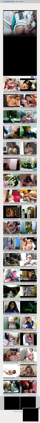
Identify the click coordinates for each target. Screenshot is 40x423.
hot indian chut (6, 204)
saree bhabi (28, 204)
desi (7, 140)
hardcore (5, 220)
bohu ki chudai (6, 363)
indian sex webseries (28, 363)
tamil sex (5, 188)
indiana (22, 315)
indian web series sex (32, 331)
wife (23, 299)
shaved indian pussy (12, 347)
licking (25, 188)
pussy (22, 188)
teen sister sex (6, 347)
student (24, 140)
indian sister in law (12, 379)
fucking (26, 299)
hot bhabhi (11, 188)
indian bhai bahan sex (12, 204)
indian (22, 220)
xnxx (8, 188)
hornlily (10, 156)
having (24, 347)
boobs (28, 283)
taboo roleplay (6, 156)
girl (4, 331)
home (9, 172)
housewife (24, 283)
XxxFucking (9, 1)
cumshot (25, 379)
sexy (27, 188)
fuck (4, 140)
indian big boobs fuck (24, 156)
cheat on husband (33, 204)
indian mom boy (6, 379)
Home (17, 1)
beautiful (10, 331)
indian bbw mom (30, 156)
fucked (7, 331)
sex (4, 172)
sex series (33, 363)
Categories (21, 1)
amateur (5, 299)
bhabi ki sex (17, 363)
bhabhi (10, 140)
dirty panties (14, 156)
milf (8, 220)
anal (10, 220)
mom (7, 172)
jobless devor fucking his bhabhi (25, 172)
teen (21, 140)
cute (4, 315)
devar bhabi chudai (12, 363)
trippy (25, 315)
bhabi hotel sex (23, 204)
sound (8, 283)
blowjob (29, 379)
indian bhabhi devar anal (24, 331)
